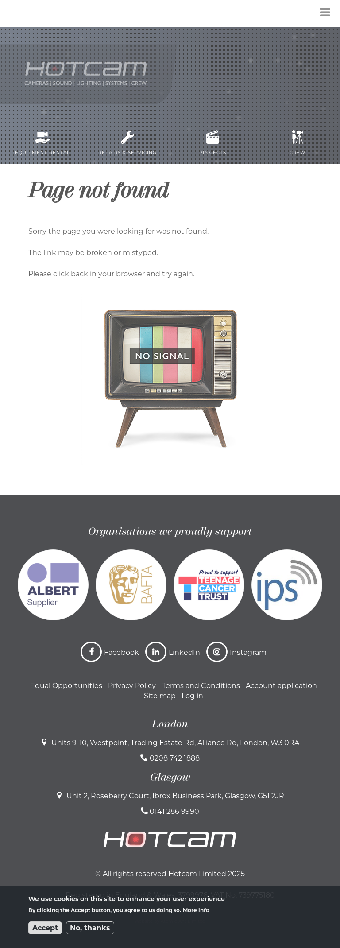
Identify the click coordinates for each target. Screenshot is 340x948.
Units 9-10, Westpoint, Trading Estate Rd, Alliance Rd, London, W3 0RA (175, 743)
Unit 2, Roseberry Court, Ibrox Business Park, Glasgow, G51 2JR (175, 796)
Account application (281, 685)
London (170, 724)
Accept (45, 928)
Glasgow (170, 777)
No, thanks (90, 928)
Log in (192, 696)
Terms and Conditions (201, 685)
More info (196, 910)
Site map (160, 696)
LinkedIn (184, 652)
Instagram (248, 652)
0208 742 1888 (175, 758)
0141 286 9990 (174, 811)
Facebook (121, 652)
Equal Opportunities (66, 685)
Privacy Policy (132, 685)
